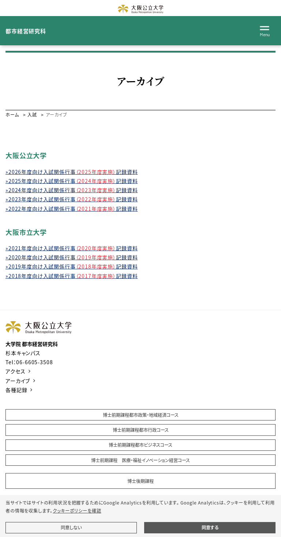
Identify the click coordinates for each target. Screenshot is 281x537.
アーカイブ (17, 380)
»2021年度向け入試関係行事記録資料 (71, 248)
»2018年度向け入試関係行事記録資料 (71, 275)
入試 (32, 114)
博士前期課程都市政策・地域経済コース (141, 415)
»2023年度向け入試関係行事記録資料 (71, 199)
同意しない (71, 527)
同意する (210, 527)
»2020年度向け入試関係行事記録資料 (71, 257)
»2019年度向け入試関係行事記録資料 (71, 266)
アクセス (15, 371)
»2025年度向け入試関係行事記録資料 (71, 180)
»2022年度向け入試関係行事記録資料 (71, 208)
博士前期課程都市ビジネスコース (140, 445)
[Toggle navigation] (265, 30)
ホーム (12, 114)
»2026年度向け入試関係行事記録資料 (71, 171)
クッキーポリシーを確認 (77, 510)
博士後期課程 (140, 481)
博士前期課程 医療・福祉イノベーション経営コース (140, 460)
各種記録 (16, 389)
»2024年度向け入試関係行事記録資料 (71, 190)
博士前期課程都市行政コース (141, 430)
